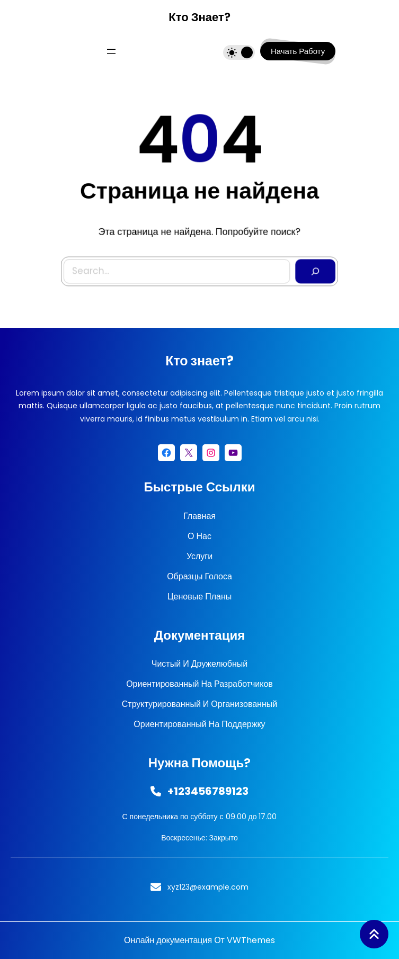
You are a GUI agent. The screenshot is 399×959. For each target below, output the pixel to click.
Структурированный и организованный (199, 704)
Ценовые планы (199, 596)
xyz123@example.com (208, 887)
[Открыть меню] (111, 51)
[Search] (313, 270)
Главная (199, 516)
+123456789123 (208, 791)
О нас (199, 536)
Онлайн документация (168, 940)
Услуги (199, 556)
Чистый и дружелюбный (199, 664)
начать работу (298, 51)
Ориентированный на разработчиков (199, 684)
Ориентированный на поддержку (199, 724)
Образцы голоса (199, 576)
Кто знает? (199, 17)
